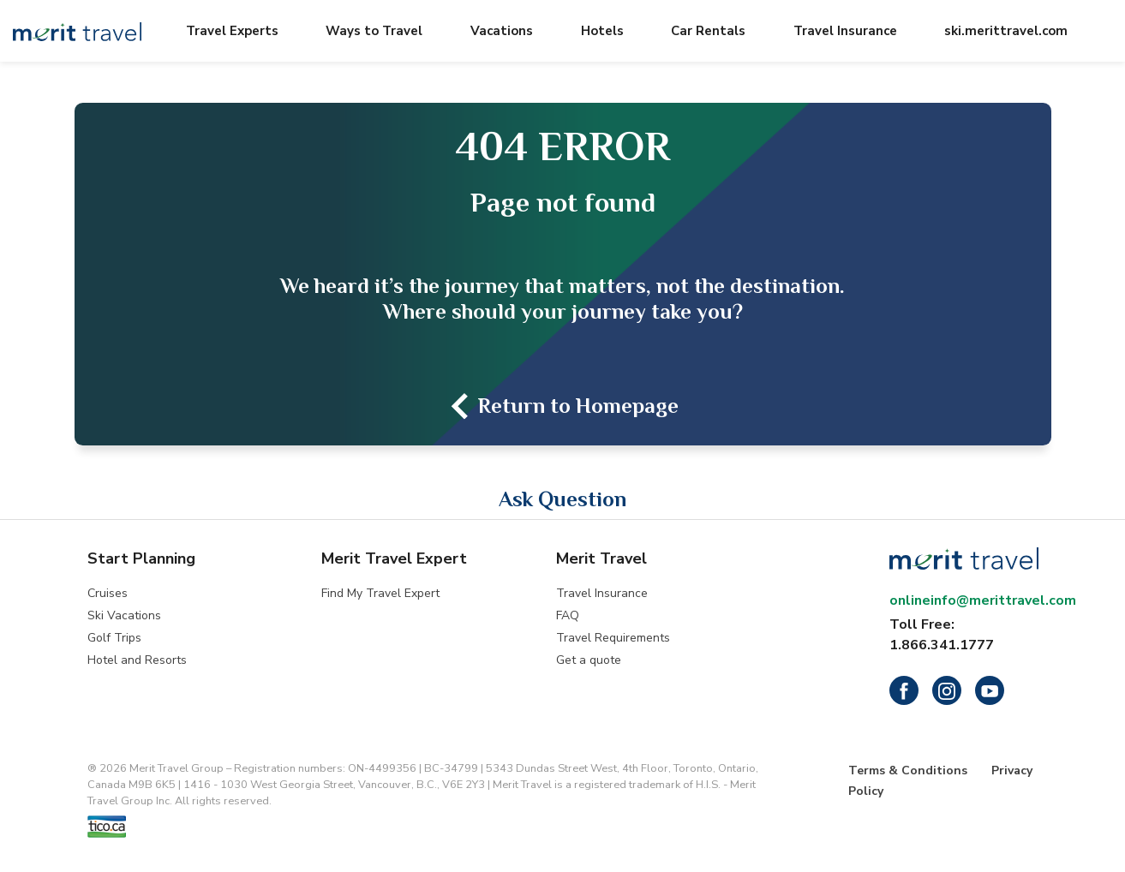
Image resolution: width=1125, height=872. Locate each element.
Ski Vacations (124, 615)
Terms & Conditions (907, 770)
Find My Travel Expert (380, 593)
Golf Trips (114, 638)
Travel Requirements (613, 638)
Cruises (107, 593)
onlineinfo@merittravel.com (982, 600)
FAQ (567, 615)
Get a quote (588, 660)
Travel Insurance (602, 593)
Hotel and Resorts (137, 660)
